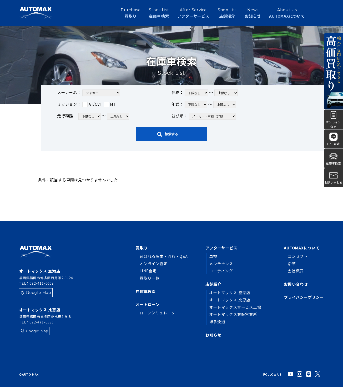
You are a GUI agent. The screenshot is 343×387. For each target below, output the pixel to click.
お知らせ (253, 13)
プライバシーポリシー (304, 297)
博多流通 (217, 321)
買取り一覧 (150, 278)
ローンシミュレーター (159, 313)
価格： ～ (205, 92)
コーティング (221, 270)
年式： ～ (204, 104)
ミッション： (86, 104)
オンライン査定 (154, 263)
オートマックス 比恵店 (229, 300)
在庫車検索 (146, 291)
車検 (213, 256)
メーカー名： (88, 92)
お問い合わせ (296, 284)
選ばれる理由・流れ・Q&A (164, 256)
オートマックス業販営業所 (233, 314)
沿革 (292, 263)
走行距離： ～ (93, 116)
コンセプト (298, 256)
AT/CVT (92, 104)
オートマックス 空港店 (229, 292)
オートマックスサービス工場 (235, 307)
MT (110, 104)
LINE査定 (148, 270)
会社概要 (296, 270)
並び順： (204, 116)
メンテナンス (221, 263)
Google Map (38, 292)
